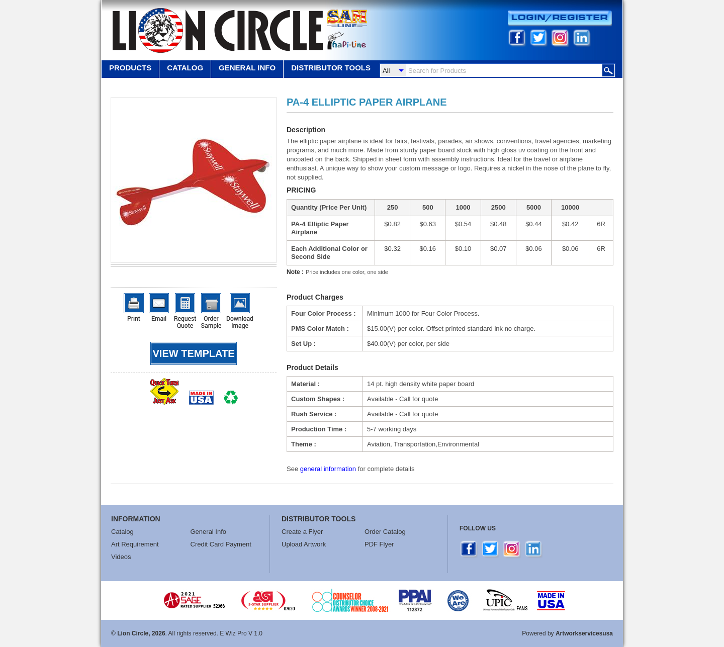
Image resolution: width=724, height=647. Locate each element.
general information (328, 469)
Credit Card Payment (221, 544)
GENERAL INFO (247, 67)
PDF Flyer (379, 544)
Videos (121, 556)
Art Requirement (135, 544)
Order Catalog (385, 531)
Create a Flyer (302, 531)
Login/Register (560, 18)
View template (194, 353)
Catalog (185, 67)
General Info (209, 531)
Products (130, 67)
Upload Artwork (304, 544)
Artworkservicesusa (584, 633)
